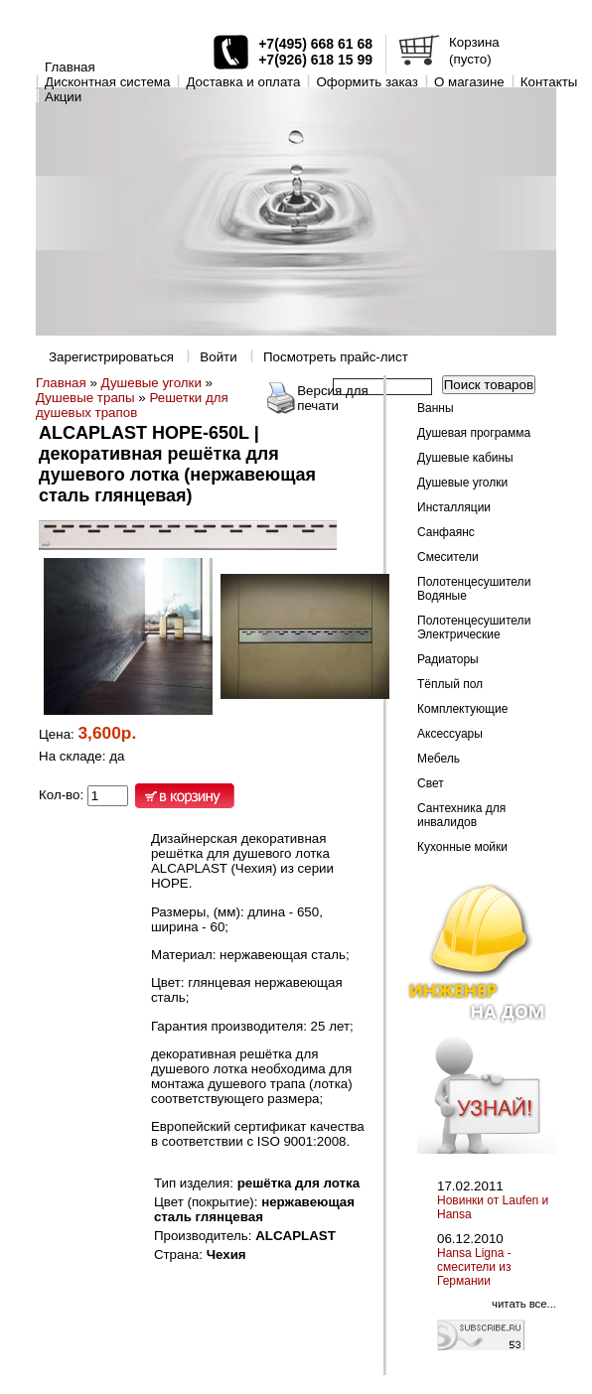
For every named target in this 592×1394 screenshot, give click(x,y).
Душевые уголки (151, 382)
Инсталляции (454, 507)
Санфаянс (446, 532)
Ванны (435, 408)
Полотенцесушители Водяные (473, 589)
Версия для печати (333, 398)
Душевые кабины (465, 458)
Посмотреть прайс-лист (335, 356)
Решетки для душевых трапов (132, 405)
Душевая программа (473, 433)
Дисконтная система (107, 81)
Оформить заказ (367, 81)
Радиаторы (448, 659)
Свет (430, 783)
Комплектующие (462, 709)
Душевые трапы (85, 397)
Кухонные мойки (462, 847)
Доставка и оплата (243, 81)
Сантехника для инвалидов (461, 815)
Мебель (438, 759)
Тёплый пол (450, 684)
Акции (63, 96)
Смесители (448, 557)
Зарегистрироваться (111, 356)
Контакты (549, 81)
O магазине (469, 81)
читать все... (524, 1304)
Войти (218, 356)
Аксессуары (450, 734)
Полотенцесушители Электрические (473, 627)
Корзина (474, 42)
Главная (70, 67)
